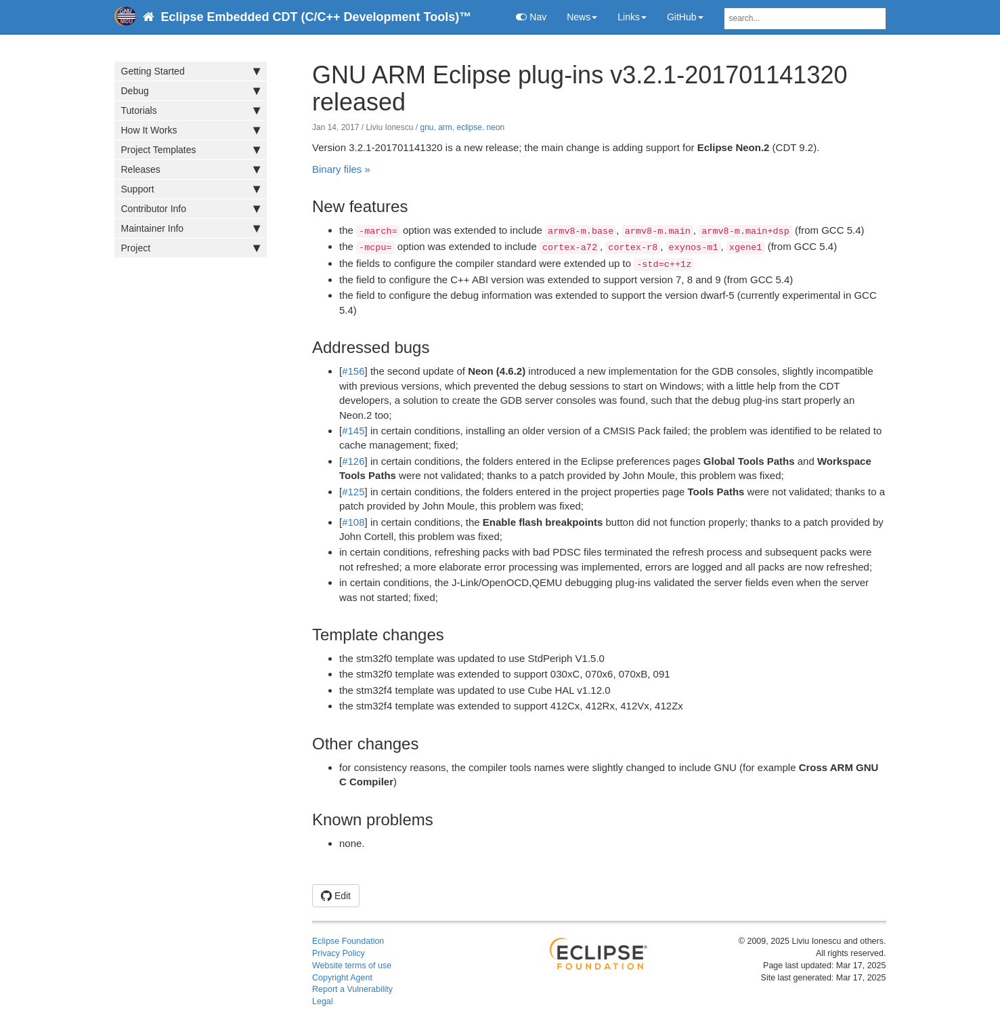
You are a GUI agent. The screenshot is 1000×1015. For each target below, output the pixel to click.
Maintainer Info (190, 228)
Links (632, 17)
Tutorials (190, 110)
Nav (531, 17)
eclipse (469, 127)
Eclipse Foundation (348, 941)
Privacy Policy (338, 953)
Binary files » (341, 169)
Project (190, 248)
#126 (353, 461)
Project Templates (190, 150)
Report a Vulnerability (352, 989)
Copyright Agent (342, 977)
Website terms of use (351, 965)
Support (190, 189)
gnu (426, 127)
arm (445, 127)
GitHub (685, 17)
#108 (353, 522)
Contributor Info (190, 208)
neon (496, 127)
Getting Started (190, 71)
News (582, 17)
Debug (190, 91)
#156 (353, 371)
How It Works (190, 130)
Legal (322, 1001)
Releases (190, 169)
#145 (353, 430)
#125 (353, 491)
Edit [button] (336, 895)
